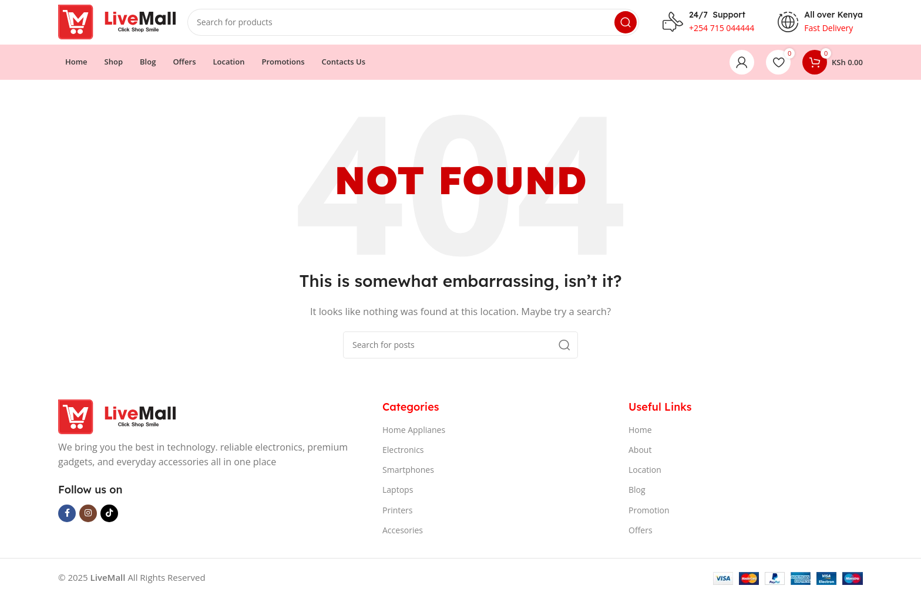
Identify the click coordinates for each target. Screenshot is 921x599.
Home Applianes (413, 432)
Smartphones (408, 472)
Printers (397, 512)
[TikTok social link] (109, 515)
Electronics (403, 452)
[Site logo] (117, 22)
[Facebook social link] (67, 515)
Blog (637, 492)
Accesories (402, 532)
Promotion (648, 512)
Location (644, 472)
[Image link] (117, 418)
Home (640, 432)
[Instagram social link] (88, 515)
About (639, 452)
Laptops (397, 492)
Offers (640, 532)
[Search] (413, 23)
